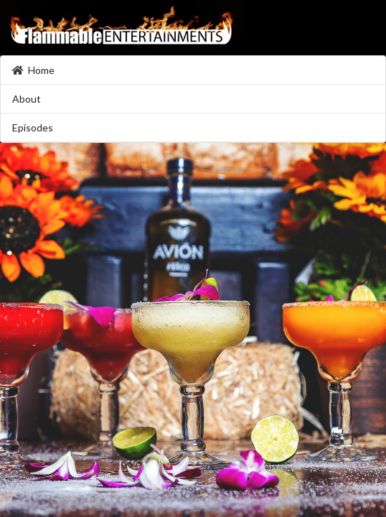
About (26, 99)
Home (33, 70)
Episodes (32, 127)
